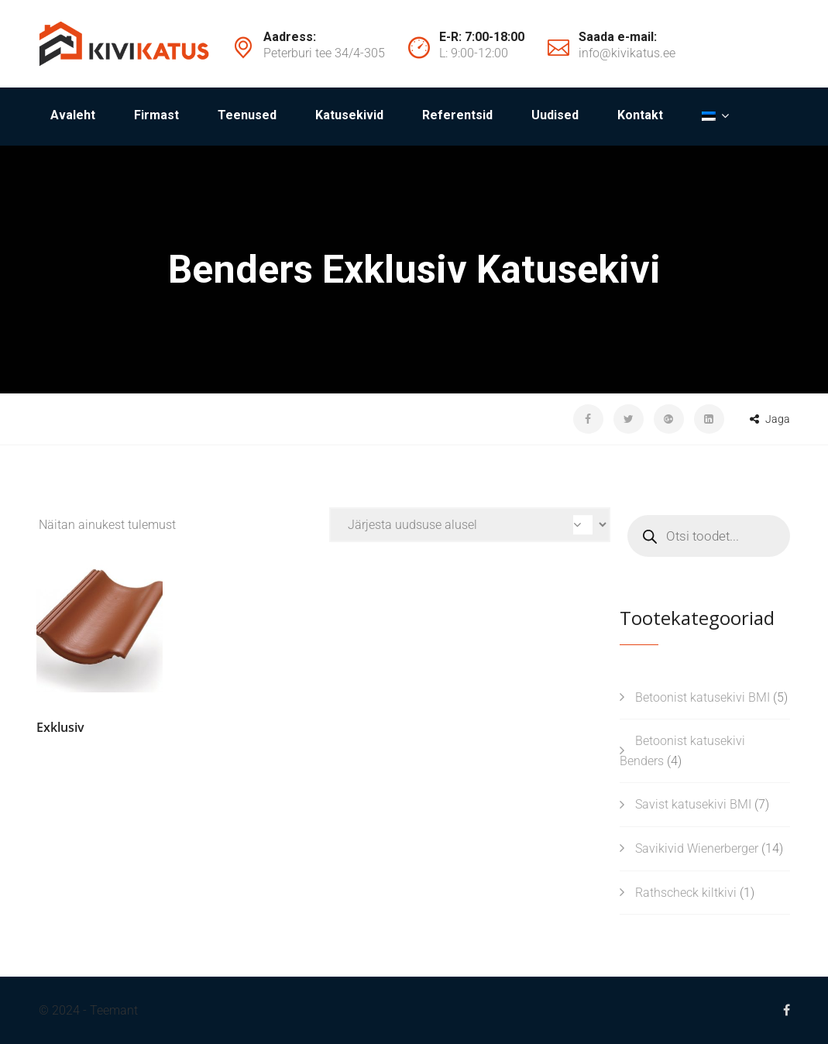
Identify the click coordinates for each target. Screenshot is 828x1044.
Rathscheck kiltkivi (686, 892)
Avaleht (72, 115)
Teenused (247, 115)
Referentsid (457, 115)
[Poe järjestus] (469, 524)
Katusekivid (349, 115)
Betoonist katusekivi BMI (702, 697)
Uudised (555, 115)
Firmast (156, 115)
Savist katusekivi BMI (693, 804)
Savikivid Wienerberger (696, 848)
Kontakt (640, 115)
